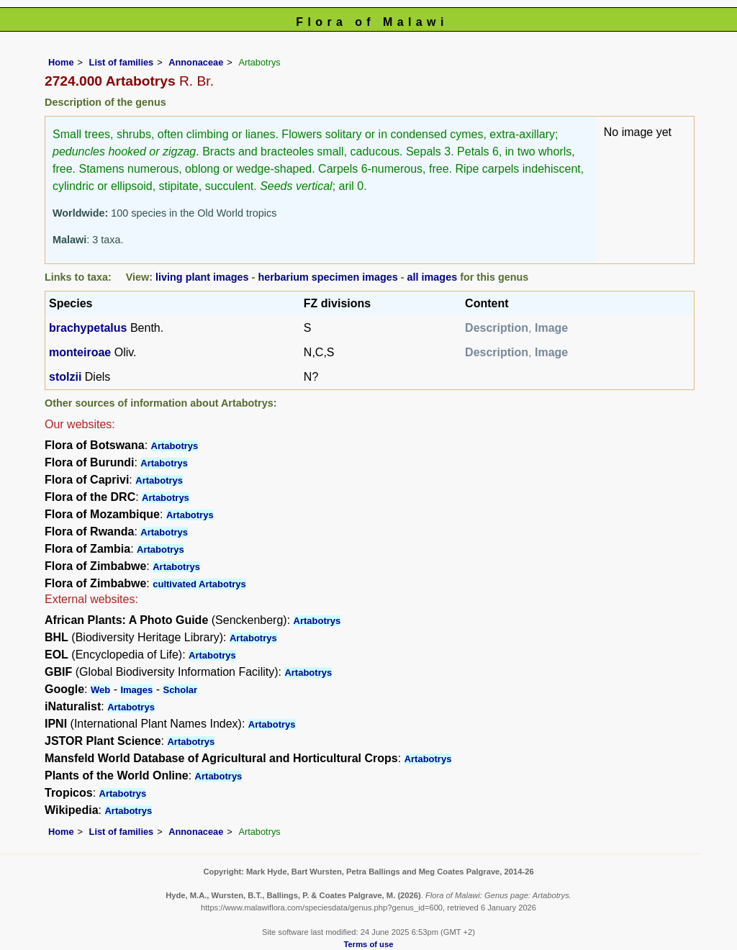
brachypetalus (88, 328)
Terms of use (369, 944)
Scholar (180, 689)
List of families (121, 62)
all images (432, 277)
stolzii (65, 377)
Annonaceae (195, 62)
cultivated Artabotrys (199, 584)
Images (136, 689)
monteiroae (80, 352)
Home (61, 62)
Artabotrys (175, 445)
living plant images (202, 277)
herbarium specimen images (327, 277)
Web (100, 689)
